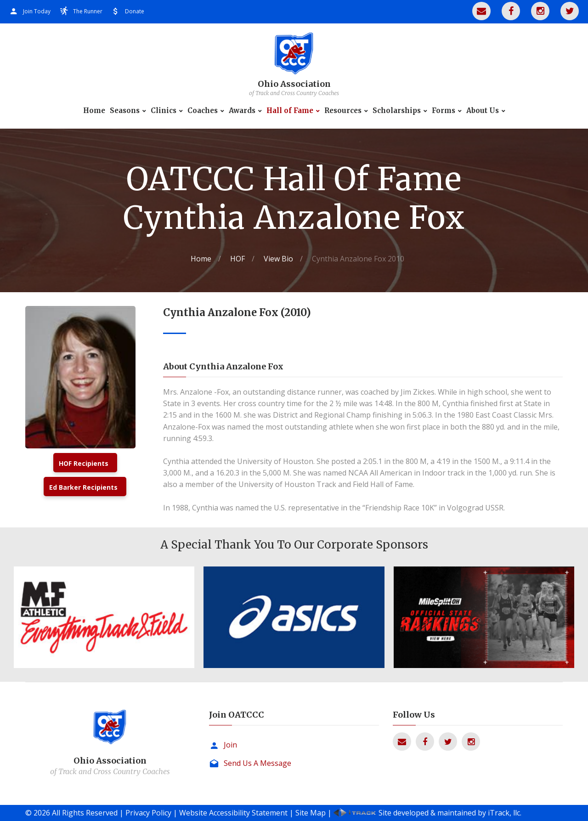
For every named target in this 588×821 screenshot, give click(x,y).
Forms (443, 111)
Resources (343, 111)
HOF (237, 259)
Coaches (202, 111)
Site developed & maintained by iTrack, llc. (450, 813)
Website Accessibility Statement (233, 813)
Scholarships (397, 111)
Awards (242, 111)
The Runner (87, 11)
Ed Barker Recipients (83, 487)
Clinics (163, 111)
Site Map (310, 813)
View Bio (278, 259)
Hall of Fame (289, 111)
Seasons (125, 111)
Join (230, 745)
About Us (482, 111)
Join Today (37, 11)
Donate (134, 11)
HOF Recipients (83, 463)
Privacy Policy (148, 813)
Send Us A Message (257, 763)
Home (94, 111)
